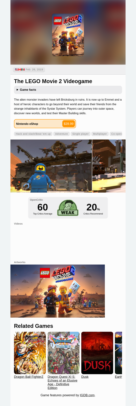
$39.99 (68, 124)
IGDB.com (87, 395)
